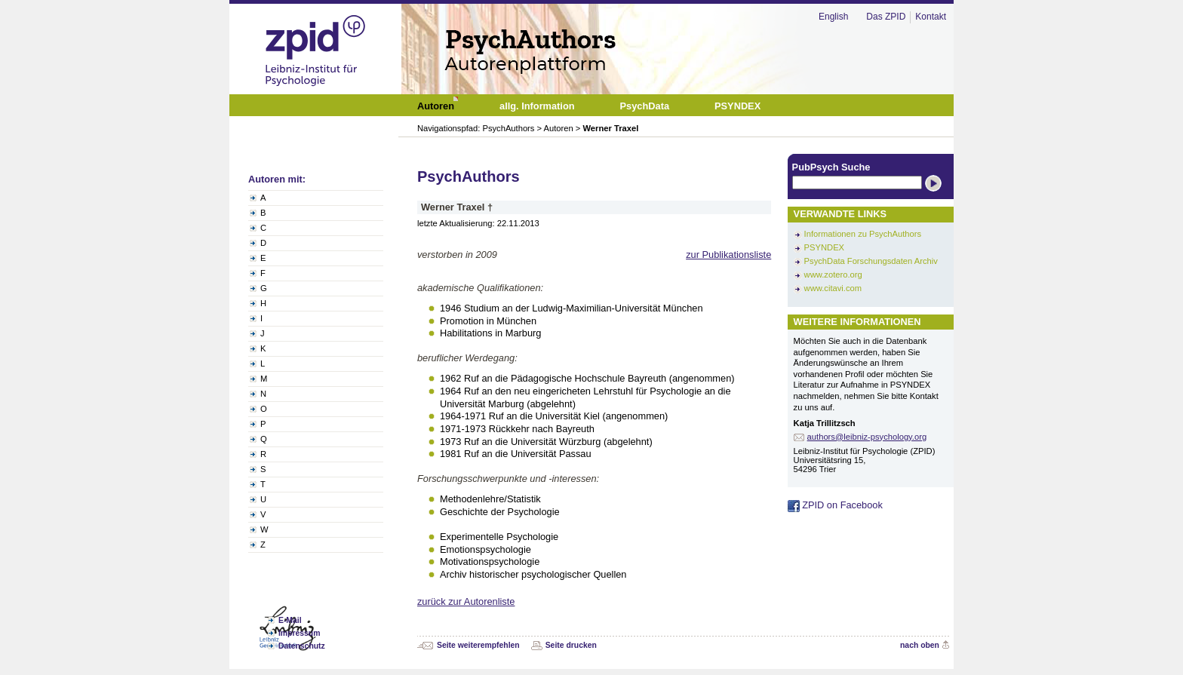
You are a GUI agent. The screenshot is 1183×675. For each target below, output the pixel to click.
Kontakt (930, 16)
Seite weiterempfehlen (478, 645)
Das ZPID (885, 16)
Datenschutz (301, 646)
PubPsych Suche (831, 167)
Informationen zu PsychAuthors (862, 233)
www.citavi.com (833, 288)
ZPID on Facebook (835, 505)
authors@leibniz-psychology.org (867, 436)
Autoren (558, 128)
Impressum (299, 633)
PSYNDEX (824, 247)
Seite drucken (571, 645)
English (833, 16)
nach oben (919, 645)
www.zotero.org (833, 274)
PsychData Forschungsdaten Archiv (871, 260)
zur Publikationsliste (728, 254)
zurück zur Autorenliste (466, 601)
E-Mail (290, 620)
